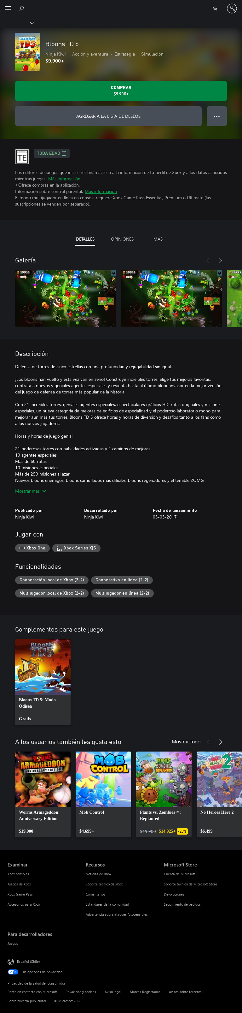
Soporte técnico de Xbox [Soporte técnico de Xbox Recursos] (104, 884)
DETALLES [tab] (85, 239)
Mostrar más (30, 491)
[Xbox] (16, 22)
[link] (43, 682)
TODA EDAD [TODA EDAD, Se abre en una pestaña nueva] (51, 153)
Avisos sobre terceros (185, 992)
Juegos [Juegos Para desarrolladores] (13, 943)
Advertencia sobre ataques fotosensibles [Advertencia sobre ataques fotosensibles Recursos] (117, 914)
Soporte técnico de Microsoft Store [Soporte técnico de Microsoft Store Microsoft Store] (190, 884)
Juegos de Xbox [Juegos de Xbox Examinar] (19, 884)
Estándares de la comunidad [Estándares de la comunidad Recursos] (107, 904)
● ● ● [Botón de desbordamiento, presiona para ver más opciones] (217, 116)
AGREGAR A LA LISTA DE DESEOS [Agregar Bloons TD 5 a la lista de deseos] (108, 116)
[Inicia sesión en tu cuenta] (231, 8)
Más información (64, 179)
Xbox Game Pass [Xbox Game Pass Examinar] (20, 894)
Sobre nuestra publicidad (27, 1001)
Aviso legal (113, 992)
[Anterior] (208, 260)
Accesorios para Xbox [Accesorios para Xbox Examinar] (24, 904)
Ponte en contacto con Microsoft (32, 992)
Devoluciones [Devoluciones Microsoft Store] (174, 894)
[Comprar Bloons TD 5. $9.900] (121, 91)
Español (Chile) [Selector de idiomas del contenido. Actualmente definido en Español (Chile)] (28, 961)
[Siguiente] (220, 260)
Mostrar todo (186, 741)
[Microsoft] (120, 5)
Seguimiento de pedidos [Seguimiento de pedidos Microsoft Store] (182, 904)
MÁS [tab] (158, 239)
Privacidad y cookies (81, 992)
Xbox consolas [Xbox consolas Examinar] (18, 874)
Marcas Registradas (145, 992)
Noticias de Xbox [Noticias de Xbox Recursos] (98, 874)
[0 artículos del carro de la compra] (216, 8)
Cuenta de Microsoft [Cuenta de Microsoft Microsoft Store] (179, 874)
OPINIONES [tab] (122, 239)
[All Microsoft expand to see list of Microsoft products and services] (7, 8)
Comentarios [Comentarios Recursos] (95, 894)
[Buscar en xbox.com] (22, 8)
